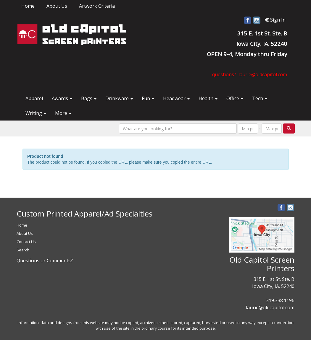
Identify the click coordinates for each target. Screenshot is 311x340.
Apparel (34, 98)
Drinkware (119, 98)
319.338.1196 (280, 300)
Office (234, 98)
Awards (62, 98)
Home (28, 6)
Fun (148, 98)
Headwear (176, 98)
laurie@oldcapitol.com (270, 307)
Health (208, 98)
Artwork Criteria (97, 6)
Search (23, 250)
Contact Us (26, 241)
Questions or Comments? (45, 260)
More (63, 113)
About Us (56, 6)
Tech (259, 98)
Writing (35, 113)
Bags (88, 98)
